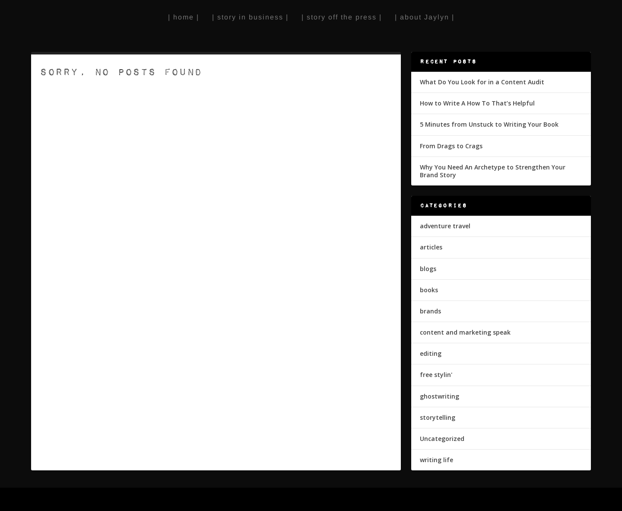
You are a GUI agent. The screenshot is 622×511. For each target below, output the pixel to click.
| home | (183, 17)
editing (430, 353)
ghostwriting (439, 396)
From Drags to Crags (451, 146)
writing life (436, 460)
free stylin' (436, 374)
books (429, 290)
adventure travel (445, 226)
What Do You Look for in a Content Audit (482, 82)
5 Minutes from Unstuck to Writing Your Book (489, 124)
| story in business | (250, 17)
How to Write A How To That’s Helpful (477, 103)
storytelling (437, 417)
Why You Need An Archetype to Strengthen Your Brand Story (492, 171)
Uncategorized (442, 438)
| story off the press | (341, 17)
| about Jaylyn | (424, 17)
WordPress (175, 500)
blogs (428, 269)
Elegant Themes (94, 500)
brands (430, 311)
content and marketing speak (465, 332)
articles (431, 247)
